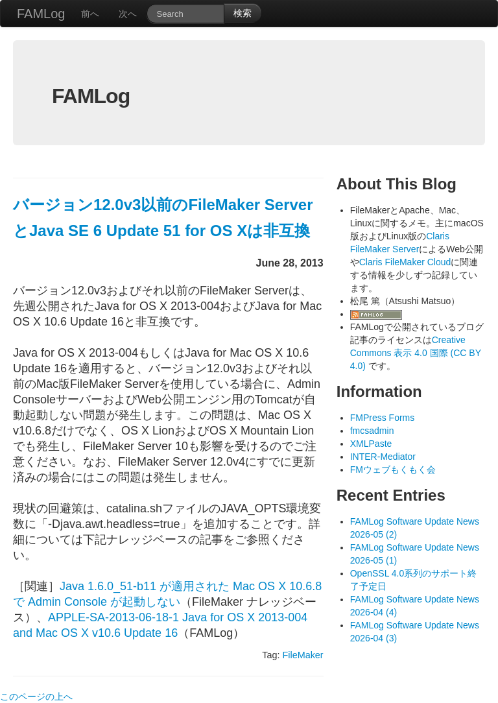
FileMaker (302, 655)
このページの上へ (36, 696)
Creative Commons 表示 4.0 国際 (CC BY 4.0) (415, 353)
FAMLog (41, 13)
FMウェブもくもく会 (393, 469)
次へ (128, 13)
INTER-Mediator (383, 456)
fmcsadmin (372, 430)
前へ (90, 13)
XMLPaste (371, 443)
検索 (242, 13)
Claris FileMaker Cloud (405, 262)
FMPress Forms (382, 417)
